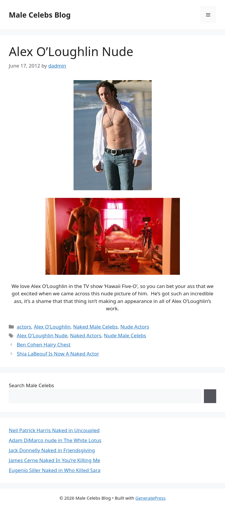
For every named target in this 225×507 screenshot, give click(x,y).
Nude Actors (134, 326)
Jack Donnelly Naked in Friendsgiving (52, 450)
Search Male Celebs (31, 385)
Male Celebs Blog (40, 15)
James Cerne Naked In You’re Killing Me (54, 460)
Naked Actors (85, 335)
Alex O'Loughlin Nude (42, 335)
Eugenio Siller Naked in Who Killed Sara (54, 470)
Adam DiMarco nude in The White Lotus (55, 440)
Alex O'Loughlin (52, 326)
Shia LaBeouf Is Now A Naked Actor (58, 353)
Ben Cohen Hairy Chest (43, 344)
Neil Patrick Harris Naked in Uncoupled (54, 430)
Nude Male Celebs (125, 335)
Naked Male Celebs (95, 326)
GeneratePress (150, 498)
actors (24, 326)
